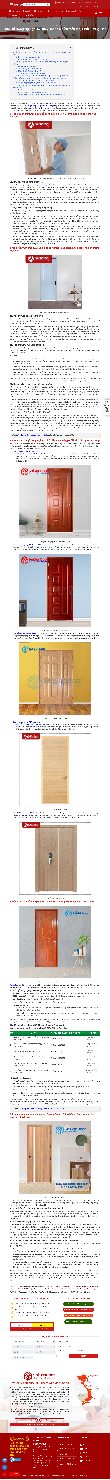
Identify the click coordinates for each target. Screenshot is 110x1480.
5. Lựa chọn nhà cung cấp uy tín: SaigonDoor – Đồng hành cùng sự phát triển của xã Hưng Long (41, 87)
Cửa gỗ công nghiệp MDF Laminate (26, 723)
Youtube (84, 1450)
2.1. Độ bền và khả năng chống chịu (27, 67)
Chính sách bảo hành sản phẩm (65, 1451)
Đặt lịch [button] (106, 403)
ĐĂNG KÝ (42, 1326)
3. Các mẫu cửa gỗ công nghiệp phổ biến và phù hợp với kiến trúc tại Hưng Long (41, 76)
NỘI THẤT (29, 15)
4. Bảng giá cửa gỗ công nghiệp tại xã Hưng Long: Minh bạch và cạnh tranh (39, 79)
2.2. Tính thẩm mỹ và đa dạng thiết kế (28, 69)
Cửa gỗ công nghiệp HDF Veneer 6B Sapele (32, 455)
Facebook (85, 1446)
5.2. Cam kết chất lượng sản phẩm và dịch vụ (30, 93)
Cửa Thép (38, 11)
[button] (5, 1460)
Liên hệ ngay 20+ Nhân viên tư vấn (52, 1421)
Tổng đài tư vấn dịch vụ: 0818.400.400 (39, 1426)
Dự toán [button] (106, 409)
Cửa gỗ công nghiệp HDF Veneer (25, 452)
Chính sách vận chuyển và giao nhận (66, 1461)
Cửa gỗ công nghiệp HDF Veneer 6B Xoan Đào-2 (31, 546)
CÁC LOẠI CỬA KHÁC (73, 11)
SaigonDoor (14, 986)
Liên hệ (88, 6)
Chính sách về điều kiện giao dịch (67, 1467)
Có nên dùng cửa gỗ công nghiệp (33, 436)
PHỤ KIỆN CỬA (14, 15)
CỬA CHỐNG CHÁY (54, 11)
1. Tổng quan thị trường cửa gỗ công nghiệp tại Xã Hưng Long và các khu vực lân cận (41, 54)
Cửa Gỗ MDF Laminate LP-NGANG (29, 725)
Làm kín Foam (61, 1351)
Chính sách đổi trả (63, 1456)
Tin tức (96, 2)
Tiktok (83, 1454)
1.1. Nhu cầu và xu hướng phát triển (27, 58)
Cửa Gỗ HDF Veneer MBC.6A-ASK (25, 634)
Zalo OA (84, 1458)
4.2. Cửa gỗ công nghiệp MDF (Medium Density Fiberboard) (35, 84)
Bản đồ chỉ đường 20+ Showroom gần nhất (78, 1304)
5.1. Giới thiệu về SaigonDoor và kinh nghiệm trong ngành (35, 91)
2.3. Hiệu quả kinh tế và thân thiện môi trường (30, 72)
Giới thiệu (88, 2)
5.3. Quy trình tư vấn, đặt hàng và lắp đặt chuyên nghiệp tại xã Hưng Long (40, 95)
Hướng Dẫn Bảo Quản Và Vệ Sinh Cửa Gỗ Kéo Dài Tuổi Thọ (43, 1109)
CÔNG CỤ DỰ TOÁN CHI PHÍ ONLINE (78, 1322)
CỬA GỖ (26, 11)
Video (80, 6)
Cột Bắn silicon (82, 1351)
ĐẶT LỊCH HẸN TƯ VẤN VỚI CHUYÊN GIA (78, 1316)
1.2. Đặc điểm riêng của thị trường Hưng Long (31, 60)
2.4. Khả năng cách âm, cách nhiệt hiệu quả (30, 74)
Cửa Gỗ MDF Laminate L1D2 (23, 814)
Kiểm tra (83, 1357)
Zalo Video (85, 1462)
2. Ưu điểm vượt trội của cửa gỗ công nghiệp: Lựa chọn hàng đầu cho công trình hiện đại (41, 64)
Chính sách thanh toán (64, 1446)
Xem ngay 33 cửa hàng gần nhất (26, 1421)
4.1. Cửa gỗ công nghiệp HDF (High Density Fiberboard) (34, 81)
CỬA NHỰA (13, 11)
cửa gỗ (43, 188)
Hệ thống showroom (76, 2)
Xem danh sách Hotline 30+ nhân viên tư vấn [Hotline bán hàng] (78, 1310)
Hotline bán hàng (62, 2)
